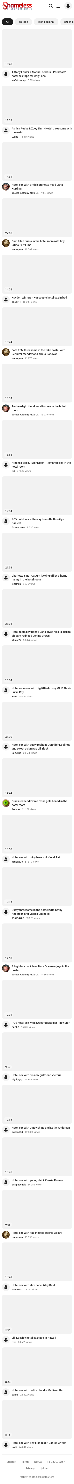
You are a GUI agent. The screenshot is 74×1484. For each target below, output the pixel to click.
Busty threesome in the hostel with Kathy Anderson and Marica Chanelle (37, 911)
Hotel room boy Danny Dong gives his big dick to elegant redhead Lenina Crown (41, 633)
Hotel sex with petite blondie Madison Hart (38, 1390)
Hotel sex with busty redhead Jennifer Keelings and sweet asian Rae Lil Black (41, 746)
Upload (44, 1468)
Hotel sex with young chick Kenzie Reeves (37, 1180)
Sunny (15, 1395)
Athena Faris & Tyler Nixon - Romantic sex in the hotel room (41, 464)
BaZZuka (16, 753)
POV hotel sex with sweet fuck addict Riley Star (41, 1022)
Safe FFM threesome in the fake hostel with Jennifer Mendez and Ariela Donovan (38, 352)
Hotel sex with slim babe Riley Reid (33, 1285)
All (7, 21)
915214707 (18, 918)
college (23, 21)
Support (11, 1461)
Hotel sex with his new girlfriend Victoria (37, 1075)
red (13, 471)
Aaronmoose (18, 527)
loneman (16, 584)
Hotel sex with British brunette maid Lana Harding (37, 186)
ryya (14, 1342)
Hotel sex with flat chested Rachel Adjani (37, 1232)
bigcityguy (17, 1079)
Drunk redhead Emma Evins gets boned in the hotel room (39, 803)
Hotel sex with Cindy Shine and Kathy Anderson (41, 1127)
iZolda (15, 137)
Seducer (16, 809)
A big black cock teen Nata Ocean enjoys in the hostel (40, 968)
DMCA (38, 1461)
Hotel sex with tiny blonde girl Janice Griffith (39, 1442)
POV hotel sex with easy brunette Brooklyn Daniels (38, 521)
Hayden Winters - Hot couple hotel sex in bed (39, 297)
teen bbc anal (46, 21)
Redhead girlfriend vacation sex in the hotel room (39, 408)
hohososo (17, 1289)
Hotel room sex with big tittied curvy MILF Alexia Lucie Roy (41, 690)
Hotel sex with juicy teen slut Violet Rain (36, 857)
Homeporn (17, 249)
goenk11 (16, 302)
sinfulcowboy (19, 80)
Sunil (14, 696)
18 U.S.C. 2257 (56, 1461)
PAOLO (15, 1027)
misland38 (17, 862)
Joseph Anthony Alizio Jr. (25, 193)
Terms (25, 1461)
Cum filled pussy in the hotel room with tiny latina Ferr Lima (38, 243)
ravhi (14, 1447)
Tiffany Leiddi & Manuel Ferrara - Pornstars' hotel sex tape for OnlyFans (39, 74)
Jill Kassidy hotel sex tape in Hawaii (34, 1337)
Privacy (30, 1468)
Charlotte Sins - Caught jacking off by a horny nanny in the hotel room (39, 577)
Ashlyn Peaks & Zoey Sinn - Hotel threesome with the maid (42, 130)
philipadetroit (19, 1185)
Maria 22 (16, 640)
